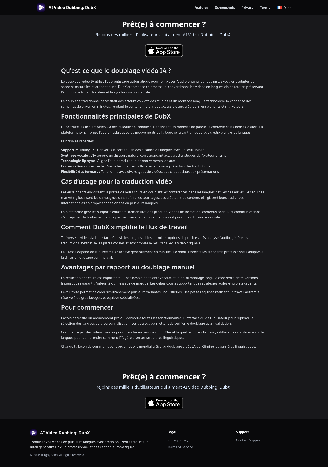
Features (201, 7)
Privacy (247, 7)
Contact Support (248, 440)
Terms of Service (180, 447)
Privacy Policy (177, 440)
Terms (265, 7)
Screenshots (225, 7)
